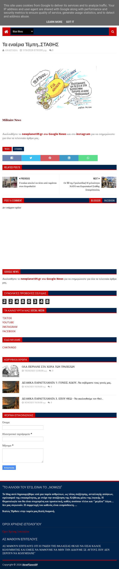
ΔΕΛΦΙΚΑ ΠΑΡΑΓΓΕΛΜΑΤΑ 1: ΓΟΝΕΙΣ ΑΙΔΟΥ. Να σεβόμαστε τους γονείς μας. (66, 382)
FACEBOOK (9, 331)
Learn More (54, 21)
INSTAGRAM (9, 326)
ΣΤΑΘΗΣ (18, 149)
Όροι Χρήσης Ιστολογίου (15, 531)
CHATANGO (9, 347)
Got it (70, 21)
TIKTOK (7, 318)
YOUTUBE (8, 322)
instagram (83, 134)
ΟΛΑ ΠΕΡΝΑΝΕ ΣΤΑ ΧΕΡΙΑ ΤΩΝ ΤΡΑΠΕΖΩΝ (48, 366)
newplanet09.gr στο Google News (44, 134)
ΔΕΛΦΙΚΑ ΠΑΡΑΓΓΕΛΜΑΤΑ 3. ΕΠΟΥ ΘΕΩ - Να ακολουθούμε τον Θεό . (62, 398)
